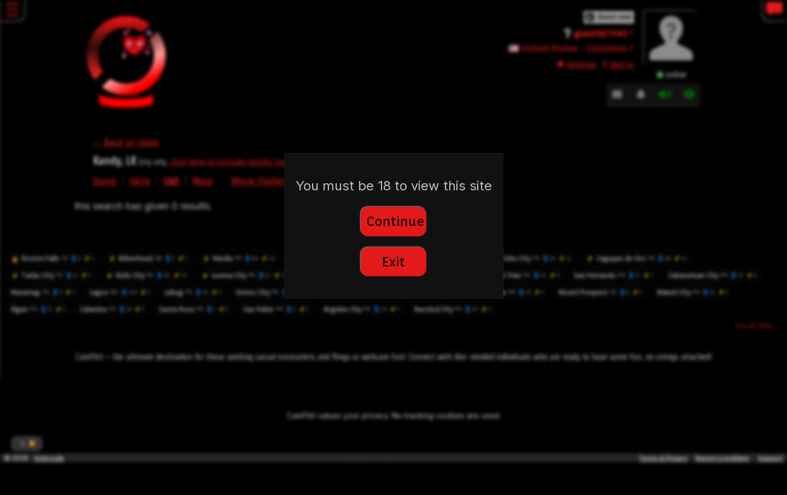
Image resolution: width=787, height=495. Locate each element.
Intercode (49, 458)
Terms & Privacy (663, 458)
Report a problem (722, 458)
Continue (395, 221)
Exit (393, 262)
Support (770, 458)
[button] (27, 443)
